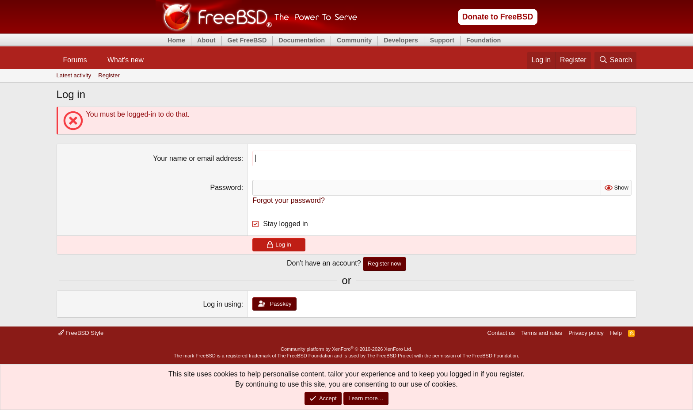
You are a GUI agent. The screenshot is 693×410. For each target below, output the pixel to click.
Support (442, 40)
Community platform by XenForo (346, 349)
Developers (401, 40)
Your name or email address (197, 158)
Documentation (301, 40)
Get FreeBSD (247, 40)
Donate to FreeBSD (497, 16)
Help (616, 333)
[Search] (615, 60)
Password (225, 187)
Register (108, 75)
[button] (94, 60)
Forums (75, 60)
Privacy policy (585, 333)
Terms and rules (541, 333)
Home (176, 40)
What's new (125, 60)
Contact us (501, 333)
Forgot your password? (288, 200)
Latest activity (74, 75)
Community (354, 40)
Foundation (483, 40)
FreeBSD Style (81, 333)
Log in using (222, 304)
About (206, 40)
